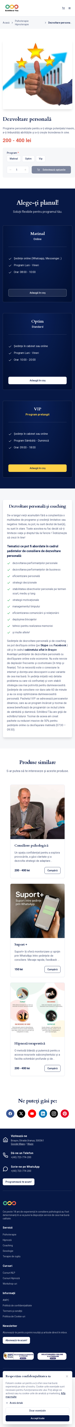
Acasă (6, 22)
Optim (28, 158)
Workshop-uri (10, 1283)
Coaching (8, 1245)
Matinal (14, 158)
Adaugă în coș (38, 292)
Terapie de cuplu (11, 1256)
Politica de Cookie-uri (14, 1316)
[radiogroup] (39, 158)
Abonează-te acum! (16, 1340)
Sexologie (8, 1251)
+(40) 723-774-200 (21, 1157)
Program (13, 153)
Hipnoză (7, 1240)
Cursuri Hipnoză (11, 1278)
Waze (30, 1144)
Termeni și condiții (12, 1311)
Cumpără (52, 870)
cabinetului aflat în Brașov (41, 649)
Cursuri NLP (9, 1272)
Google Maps (18, 1144)
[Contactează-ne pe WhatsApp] (66, 1418)
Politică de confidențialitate (17, 1305)
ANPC (6, 1300)
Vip (40, 158)
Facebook (60, 645)
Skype (44, 645)
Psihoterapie (9, 1234)
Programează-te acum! (18, 1181)
